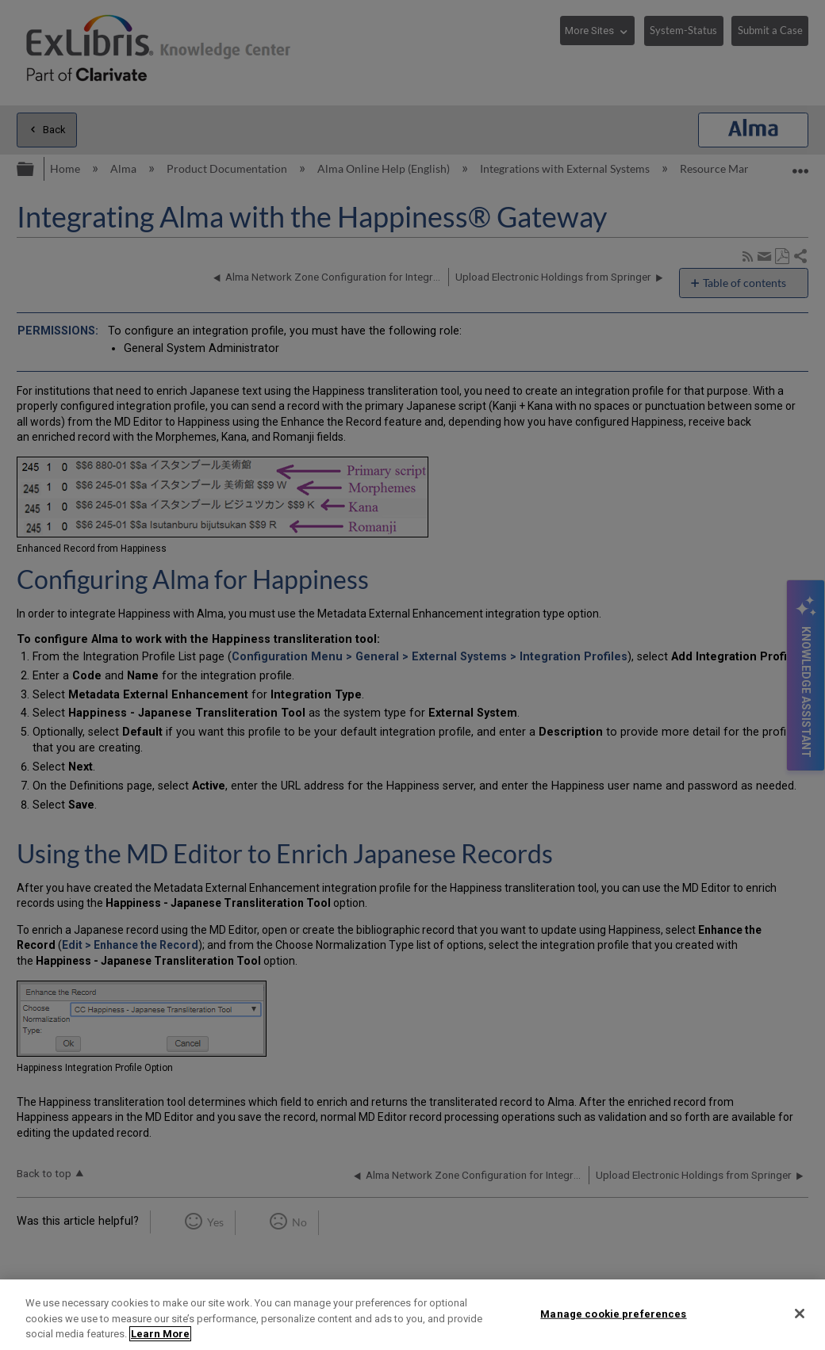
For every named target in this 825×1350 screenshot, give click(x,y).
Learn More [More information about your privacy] (160, 1334)
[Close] (799, 1313)
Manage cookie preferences (613, 1313)
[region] (412, 1314)
